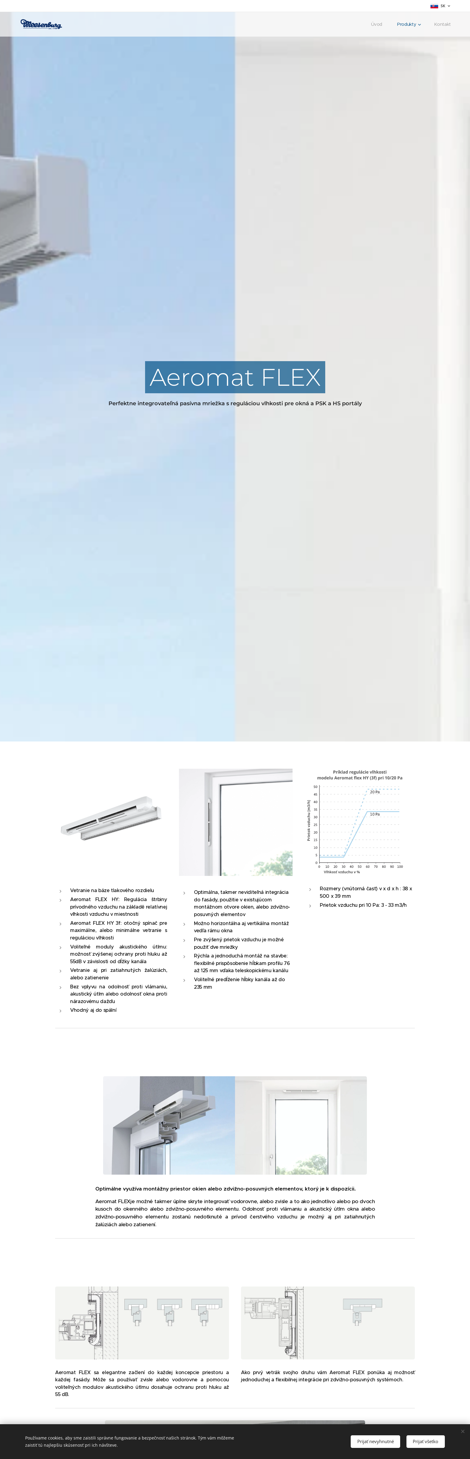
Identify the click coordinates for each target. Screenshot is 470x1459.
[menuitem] (377, 24)
